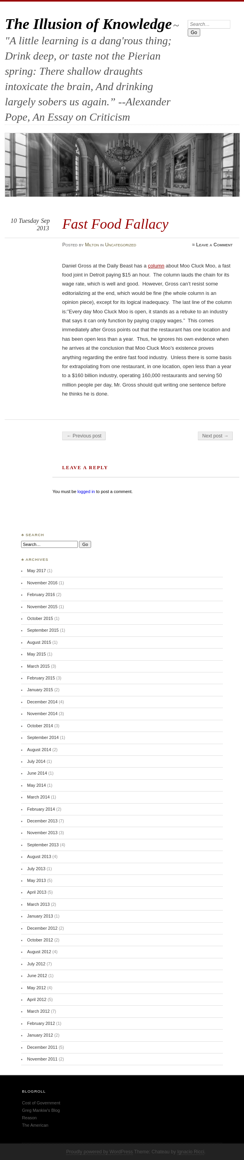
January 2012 (40, 1035)
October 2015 (40, 618)
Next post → (215, 436)
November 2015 (42, 606)
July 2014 (36, 761)
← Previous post (83, 436)
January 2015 (40, 689)
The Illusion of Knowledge (88, 23)
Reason (29, 1117)
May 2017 (36, 570)
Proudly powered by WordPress (99, 1152)
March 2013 (38, 904)
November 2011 (42, 1059)
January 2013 (40, 916)
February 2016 (41, 594)
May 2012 (36, 987)
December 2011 (42, 1047)
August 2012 (39, 951)
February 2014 (41, 809)
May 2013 (36, 880)
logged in (86, 491)
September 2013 (43, 844)
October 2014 (40, 725)
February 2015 (41, 678)
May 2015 (36, 654)
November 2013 (42, 832)
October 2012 (40, 940)
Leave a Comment (214, 245)
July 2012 (36, 963)
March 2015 (38, 666)
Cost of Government (41, 1102)
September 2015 (43, 630)
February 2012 (41, 1023)
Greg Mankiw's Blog (41, 1110)
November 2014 (42, 713)
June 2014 (37, 773)
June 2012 (37, 975)
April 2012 (36, 999)
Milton (92, 245)
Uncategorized (120, 245)
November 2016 (42, 582)
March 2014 (38, 797)
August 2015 (39, 642)
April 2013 (36, 892)
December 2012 (42, 928)
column (156, 266)
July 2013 (36, 868)
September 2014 (43, 737)
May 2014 (36, 785)
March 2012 (38, 1011)
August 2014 (39, 749)
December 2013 (42, 821)
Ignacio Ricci (190, 1152)
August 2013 (39, 856)
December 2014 (42, 701)
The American (35, 1125)
